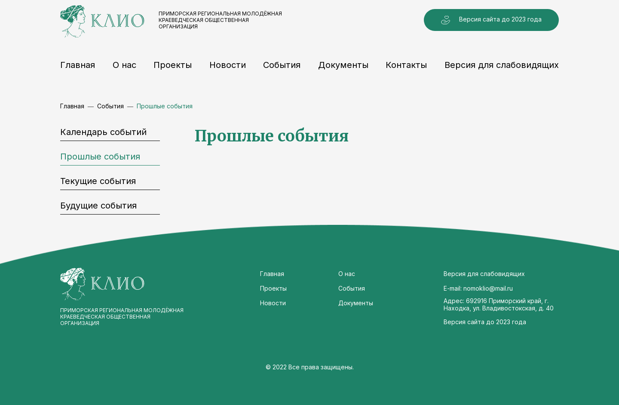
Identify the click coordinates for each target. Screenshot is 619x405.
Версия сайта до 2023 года (491, 20)
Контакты (406, 65)
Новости (227, 65)
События (281, 65)
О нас (124, 65)
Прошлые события (100, 156)
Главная (77, 65)
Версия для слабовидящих (501, 65)
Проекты (172, 65)
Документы (343, 65)
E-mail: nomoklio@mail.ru (478, 288)
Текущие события (98, 181)
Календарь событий (103, 132)
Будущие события (98, 205)
